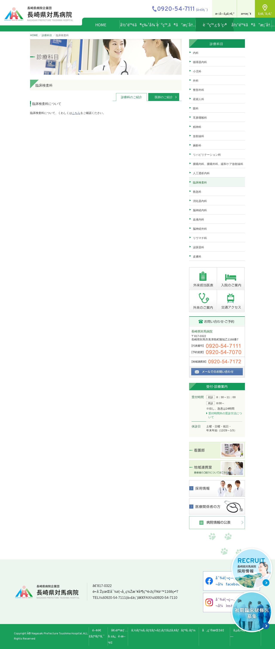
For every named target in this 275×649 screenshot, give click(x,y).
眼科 (196, 108)
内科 (196, 52)
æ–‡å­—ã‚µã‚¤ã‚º (224, 13)
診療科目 (47, 35)
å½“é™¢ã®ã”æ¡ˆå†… (253, 24)
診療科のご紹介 (131, 97)
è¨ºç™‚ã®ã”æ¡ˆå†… (177, 24)
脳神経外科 (200, 228)
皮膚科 (197, 256)
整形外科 (198, 90)
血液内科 (198, 219)
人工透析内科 (201, 173)
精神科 (197, 127)
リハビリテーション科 (207, 154)
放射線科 (198, 136)
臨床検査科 (200, 182)
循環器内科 (200, 62)
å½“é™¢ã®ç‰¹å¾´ (138, 24)
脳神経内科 (200, 210)
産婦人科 (198, 99)
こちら (76, 113)
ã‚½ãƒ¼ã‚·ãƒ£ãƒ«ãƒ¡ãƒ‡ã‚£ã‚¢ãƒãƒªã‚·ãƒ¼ (163, 630)
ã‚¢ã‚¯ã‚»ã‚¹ (265, 13)
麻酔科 (197, 145)
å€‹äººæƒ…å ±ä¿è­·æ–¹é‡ (118, 636)
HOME (100, 24)
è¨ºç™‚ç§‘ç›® (215, 24)
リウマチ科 (200, 238)
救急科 (197, 191)
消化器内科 (200, 201)
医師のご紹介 (164, 97)
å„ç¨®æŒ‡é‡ (214, 630)
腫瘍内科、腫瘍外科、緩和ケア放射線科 (218, 164)
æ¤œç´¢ (246, 13)
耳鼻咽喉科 (200, 117)
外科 (196, 80)
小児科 (197, 71)
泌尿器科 (198, 247)
